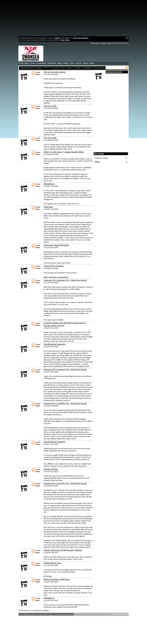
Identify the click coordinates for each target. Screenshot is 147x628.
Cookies (54, 614)
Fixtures (78, 63)
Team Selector (99, 68)
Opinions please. (51, 469)
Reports (70, 68)
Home (21, 63)
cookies (57, 38)
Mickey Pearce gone (52, 563)
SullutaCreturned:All (27, 68)
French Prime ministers (54, 266)
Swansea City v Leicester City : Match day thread (65, 280)
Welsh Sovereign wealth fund (56, 579)
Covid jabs (48, 206)
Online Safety (61, 614)
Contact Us (29, 614)
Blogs (60, 63)
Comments (55, 68)
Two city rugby (50, 106)
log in (97, 43)
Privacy (48, 614)
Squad (85, 63)
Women (66, 63)
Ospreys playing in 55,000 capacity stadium (63, 550)
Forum (32, 63)
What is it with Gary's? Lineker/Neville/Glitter (64, 152)
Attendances (49, 183)
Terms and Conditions (81, 38)
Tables (91, 63)
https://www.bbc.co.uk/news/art (56, 277)
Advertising (70, 614)
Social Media (41, 63)
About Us (22, 614)
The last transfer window (55, 72)
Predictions (51, 63)
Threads (46, 68)
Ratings (78, 68)
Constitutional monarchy (54, 344)
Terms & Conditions (39, 614)
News (27, 63)
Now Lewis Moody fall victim (56, 245)
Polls (72, 63)
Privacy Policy (65, 40)
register (103, 43)
